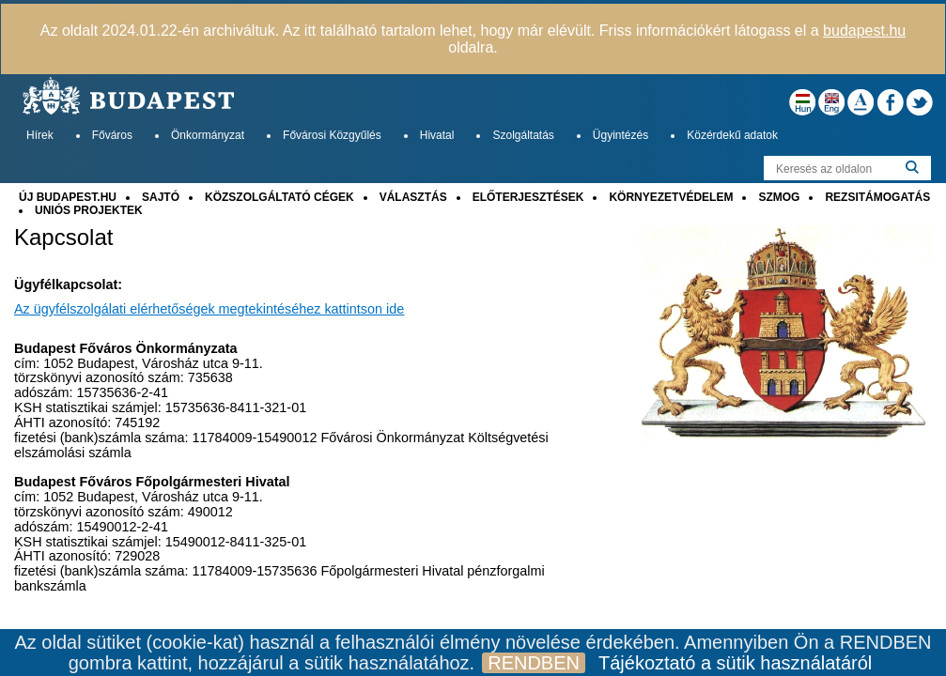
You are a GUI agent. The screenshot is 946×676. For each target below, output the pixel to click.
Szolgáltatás (522, 135)
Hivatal (437, 135)
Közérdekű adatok (732, 135)
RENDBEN (534, 663)
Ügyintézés (620, 135)
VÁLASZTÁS (413, 197)
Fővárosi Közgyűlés (332, 135)
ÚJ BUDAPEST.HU (67, 197)
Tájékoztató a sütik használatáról (735, 663)
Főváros (112, 135)
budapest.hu (864, 30)
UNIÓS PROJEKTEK (89, 210)
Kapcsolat (63, 237)
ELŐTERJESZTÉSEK (528, 197)
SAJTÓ (160, 197)
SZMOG (778, 197)
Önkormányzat (207, 135)
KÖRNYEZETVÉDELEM (671, 197)
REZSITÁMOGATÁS (877, 197)
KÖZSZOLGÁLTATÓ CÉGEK (279, 197)
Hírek (40, 135)
